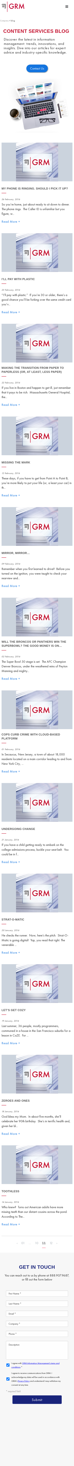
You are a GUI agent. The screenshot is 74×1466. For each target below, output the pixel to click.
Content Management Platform (32, 1402)
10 (36, 1243)
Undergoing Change (18, 829)
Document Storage (24, 1416)
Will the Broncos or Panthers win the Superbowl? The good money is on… (34, 643)
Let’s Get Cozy (14, 1010)
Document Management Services (33, 1409)
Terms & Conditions (19, 1450)
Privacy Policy (35, 1450)
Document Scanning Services (31, 1423)
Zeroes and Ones (16, 1100)
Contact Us (58, 1431)
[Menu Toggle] (66, 6)
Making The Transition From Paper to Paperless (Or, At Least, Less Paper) (33, 369)
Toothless (10, 1191)
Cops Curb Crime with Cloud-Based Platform (31, 736)
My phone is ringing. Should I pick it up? (35, 188)
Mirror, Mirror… (16, 553)
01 (23, 1243)
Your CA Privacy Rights (53, 1450)
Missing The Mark (16, 462)
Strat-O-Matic (13, 919)
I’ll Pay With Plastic (18, 279)
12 (51, 1243)
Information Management (29, 1431)
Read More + (11, 221)
